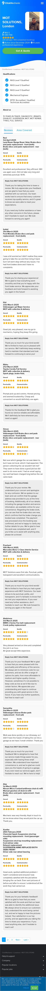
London (8, 26)
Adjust (26, 988)
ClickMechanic (7, 69)
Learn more (34, 985)
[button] (42, 3)
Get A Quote (23, 50)
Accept (34, 988)
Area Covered (24, 130)
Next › (18, 940)
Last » (26, 940)
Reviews (8, 130)
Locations (17, 69)
